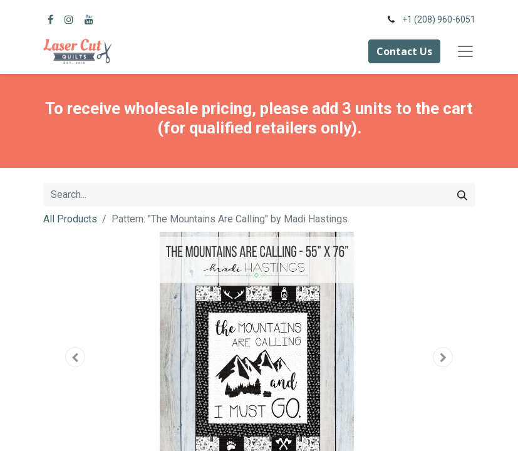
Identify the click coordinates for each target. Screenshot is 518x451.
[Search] (462, 195)
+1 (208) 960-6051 (438, 19)
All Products (70, 219)
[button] (75, 357)
